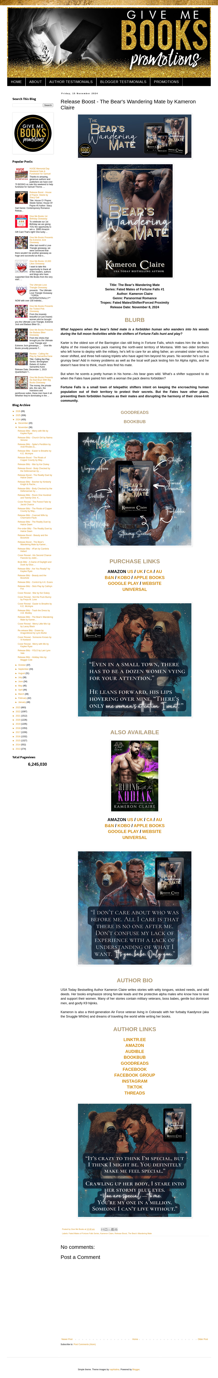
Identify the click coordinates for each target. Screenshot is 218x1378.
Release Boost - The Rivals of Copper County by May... (32, 458)
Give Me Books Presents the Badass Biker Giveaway (41, 332)
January (22, 702)
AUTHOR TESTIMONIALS (71, 82)
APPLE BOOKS (149, 577)
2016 (18, 736)
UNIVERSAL (134, 589)
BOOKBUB (135, 1057)
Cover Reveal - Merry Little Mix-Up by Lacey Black (34, 625)
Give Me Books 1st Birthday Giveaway (38, 217)
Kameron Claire (106, 1233)
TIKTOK (135, 1087)
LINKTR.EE (135, 1039)
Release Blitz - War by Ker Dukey (33, 464)
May (20, 685)
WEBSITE (151, 583)
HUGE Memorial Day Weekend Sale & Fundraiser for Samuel (40, 171)
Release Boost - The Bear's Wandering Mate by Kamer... (32, 543)
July (20, 677)
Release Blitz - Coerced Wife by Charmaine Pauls (33, 516)
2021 (18, 716)
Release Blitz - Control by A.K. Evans (35, 582)
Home (135, 1339)
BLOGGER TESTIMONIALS (123, 82)
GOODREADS (135, 1063)
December (23, 423)
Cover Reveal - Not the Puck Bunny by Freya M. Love (34, 598)
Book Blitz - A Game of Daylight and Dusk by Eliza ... (34, 563)
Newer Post (67, 1339)
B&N (109, 577)
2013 (18, 749)
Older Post (203, 1339)
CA (149, 571)
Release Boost (120, 1233)
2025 (18, 415)
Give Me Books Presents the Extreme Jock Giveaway (41, 240)
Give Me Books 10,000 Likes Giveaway (40, 262)
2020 (18, 720)
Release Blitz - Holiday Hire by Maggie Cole (32, 658)
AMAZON (134, 1045)
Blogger (136, 1369)
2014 (18, 744)
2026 (18, 411)
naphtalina (114, 1369)
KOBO (124, 577)
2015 (18, 740)
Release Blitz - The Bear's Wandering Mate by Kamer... (35, 618)
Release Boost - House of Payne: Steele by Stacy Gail (40, 195)
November (23, 427)
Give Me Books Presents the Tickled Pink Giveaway (41, 309)
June (20, 681)
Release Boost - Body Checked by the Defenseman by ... (34, 469)
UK (140, 571)
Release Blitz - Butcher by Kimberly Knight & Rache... (34, 483)
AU (159, 571)
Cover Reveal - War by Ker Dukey (34, 593)
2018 (18, 728)
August (22, 673)
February (22, 698)
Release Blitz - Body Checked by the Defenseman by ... (35, 489)
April (20, 690)
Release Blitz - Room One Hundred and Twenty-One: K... (34, 496)
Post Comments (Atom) (85, 1344)
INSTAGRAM (134, 1081)
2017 (18, 732)
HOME (16, 82)
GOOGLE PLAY (123, 583)
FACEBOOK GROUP (134, 1075)
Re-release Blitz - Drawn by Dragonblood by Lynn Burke (32, 631)
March (21, 694)
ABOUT (35, 82)
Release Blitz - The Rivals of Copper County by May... (35, 509)
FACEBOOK (135, 1069)
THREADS (134, 1093)
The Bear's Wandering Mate (140, 1233)
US (130, 571)
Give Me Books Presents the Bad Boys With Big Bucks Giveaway (41, 380)
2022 (18, 711)
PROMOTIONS (166, 82)
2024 (18, 419)
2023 (18, 707)
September (23, 669)
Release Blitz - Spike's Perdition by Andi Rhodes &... (34, 445)
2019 (18, 724)
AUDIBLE (134, 1051)
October (22, 665)
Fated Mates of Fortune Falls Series (84, 1233)
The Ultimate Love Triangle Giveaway (38, 286)
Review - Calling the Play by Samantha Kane (41, 355)
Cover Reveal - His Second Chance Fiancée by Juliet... (34, 556)
